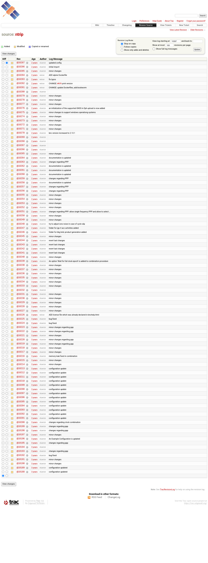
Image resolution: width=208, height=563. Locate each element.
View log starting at (166, 41)
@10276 (21, 114)
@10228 (21, 339)
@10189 (21, 522)
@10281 (21, 91)
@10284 (21, 77)
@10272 (21, 133)
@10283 (21, 81)
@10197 (21, 485)
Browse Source (146, 25)
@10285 (21, 72)
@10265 (21, 166)
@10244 (21, 264)
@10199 (21, 476)
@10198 (21, 480)
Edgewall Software (36, 559)
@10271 (21, 138)
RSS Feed (97, 553)
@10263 (21, 175)
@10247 (21, 250)
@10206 (21, 443)
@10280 (21, 96)
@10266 (21, 161)
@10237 (21, 297)
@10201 (21, 466)
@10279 (21, 100)
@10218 (21, 386)
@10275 (21, 119)
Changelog (127, 25)
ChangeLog (114, 553)
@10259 (21, 194)
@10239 (21, 288)
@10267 (21, 156)
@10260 (21, 189)
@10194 (21, 499)
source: (7, 34)
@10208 (21, 433)
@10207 (21, 438)
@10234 (21, 311)
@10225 (21, 354)
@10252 (21, 227)
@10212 (21, 414)
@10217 (21, 391)
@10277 (21, 110)
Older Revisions (196, 30)
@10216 (21, 396)
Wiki (97, 25)
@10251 (21, 232)
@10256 (21, 208)
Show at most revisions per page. (171, 45)
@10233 (21, 316)
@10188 (21, 527)
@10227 (21, 344)
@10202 (21, 461)
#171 (59, 86)
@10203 (21, 457)
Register (180, 21)
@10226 (21, 349)
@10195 (21, 494)
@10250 (21, 236)
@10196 (21, 489)
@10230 (21, 330)
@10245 (21, 260)
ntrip (19, 34)
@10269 (21, 147)
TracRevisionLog (167, 545)
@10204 (21, 452)
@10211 (21, 419)
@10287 (21, 63)
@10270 (21, 142)
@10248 (21, 246)
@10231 (21, 325)
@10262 (21, 180)
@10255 (21, 213)
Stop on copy (128, 43)
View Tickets (166, 25)
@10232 (21, 321)
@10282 (21, 86)
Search (200, 25)
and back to (192, 41)
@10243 (21, 269)
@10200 (21, 471)
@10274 (21, 124)
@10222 (21, 367)
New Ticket (184, 25)
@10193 (21, 504)
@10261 (21, 185)
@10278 (21, 105)
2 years (34, 63)
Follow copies (128, 47)
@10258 (21, 199)
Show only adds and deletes (135, 50)
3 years (34, 302)
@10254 (21, 217)
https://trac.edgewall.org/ (195, 559)
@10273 (21, 128)
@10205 (21, 447)
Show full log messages (165, 49)
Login (134, 21)
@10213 (21, 410)
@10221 (21, 372)
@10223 (21, 363)
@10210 (21, 424)
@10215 (21, 400)
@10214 (21, 405)
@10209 (21, 429)
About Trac (169, 21)
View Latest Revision (178, 30)
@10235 (21, 307)
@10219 (21, 382)
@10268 (21, 152)
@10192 (21, 508)
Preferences (144, 21)
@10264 (21, 171)
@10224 (21, 358)
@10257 (21, 203)
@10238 (21, 292)
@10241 (21, 278)
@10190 (21, 518)
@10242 (21, 274)
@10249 (21, 241)
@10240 (21, 283)
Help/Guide (157, 21)
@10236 (21, 302)
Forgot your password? (196, 21)
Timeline (111, 25)
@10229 (21, 335)
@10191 (21, 513)
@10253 (21, 222)
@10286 (21, 67)
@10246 (21, 255)
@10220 (21, 377)
